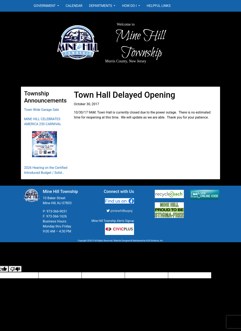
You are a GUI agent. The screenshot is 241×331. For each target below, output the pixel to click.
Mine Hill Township (140, 44)
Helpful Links (159, 6)
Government (45, 6)
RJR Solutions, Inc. (154, 241)
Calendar (74, 6)
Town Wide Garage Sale (41, 110)
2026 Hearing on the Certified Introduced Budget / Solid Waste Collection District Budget (45, 170)
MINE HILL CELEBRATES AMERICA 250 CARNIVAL (42, 121)
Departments (101, 6)
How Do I (129, 6)
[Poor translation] (15, 269)
